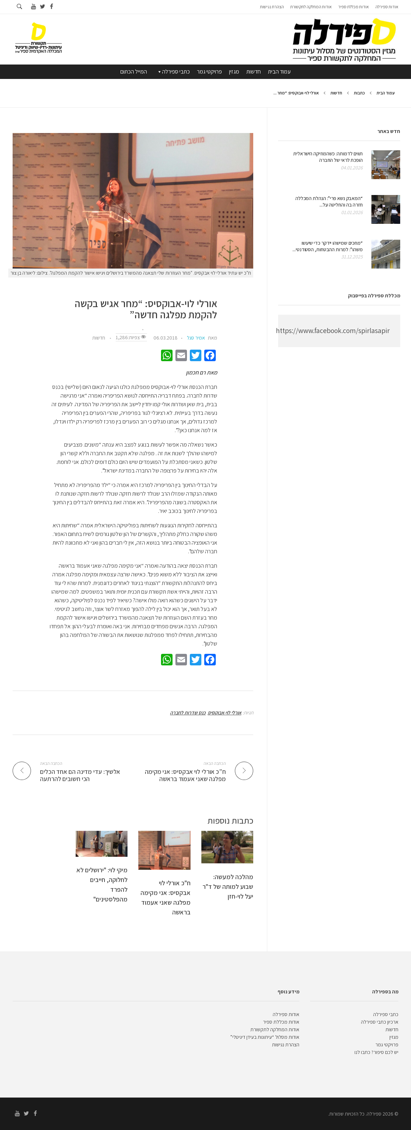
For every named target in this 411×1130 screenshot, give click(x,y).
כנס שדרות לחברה (188, 712)
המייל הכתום (133, 71)
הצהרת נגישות (285, 1044)
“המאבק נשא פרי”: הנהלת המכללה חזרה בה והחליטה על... (329, 201)
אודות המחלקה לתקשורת (274, 1029)
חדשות (253, 71)
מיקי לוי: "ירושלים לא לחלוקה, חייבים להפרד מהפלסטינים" (102, 884)
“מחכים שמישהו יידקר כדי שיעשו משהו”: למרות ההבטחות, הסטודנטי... (327, 246)
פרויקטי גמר (209, 71)
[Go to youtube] (33, 6)
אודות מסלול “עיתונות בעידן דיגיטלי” (264, 1037)
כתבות (359, 93)
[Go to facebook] (51, 6)
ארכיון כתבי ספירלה (379, 1022)
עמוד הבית (279, 71)
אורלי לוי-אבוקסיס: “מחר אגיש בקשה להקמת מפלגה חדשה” (146, 309)
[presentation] (133, 201)
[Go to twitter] (42, 6)
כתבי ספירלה (173, 72)
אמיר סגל (196, 337)
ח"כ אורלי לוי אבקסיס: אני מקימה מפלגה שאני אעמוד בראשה (165, 897)
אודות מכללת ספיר (281, 1022)
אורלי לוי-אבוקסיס (224, 712)
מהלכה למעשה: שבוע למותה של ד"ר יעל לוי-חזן (227, 886)
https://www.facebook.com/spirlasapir (333, 330)
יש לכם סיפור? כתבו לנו (376, 1052)
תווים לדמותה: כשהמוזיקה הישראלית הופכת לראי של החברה (328, 156)
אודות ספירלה (286, 1014)
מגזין (234, 71)
